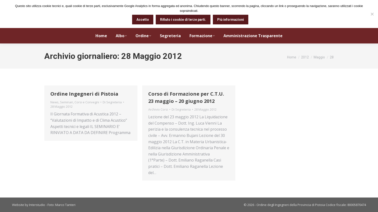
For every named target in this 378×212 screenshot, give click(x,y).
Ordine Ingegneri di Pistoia (84, 94)
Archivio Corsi (158, 109)
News (54, 102)
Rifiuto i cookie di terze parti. (183, 19)
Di (112, 102)
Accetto (142, 19)
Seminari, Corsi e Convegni (79, 102)
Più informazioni (230, 19)
